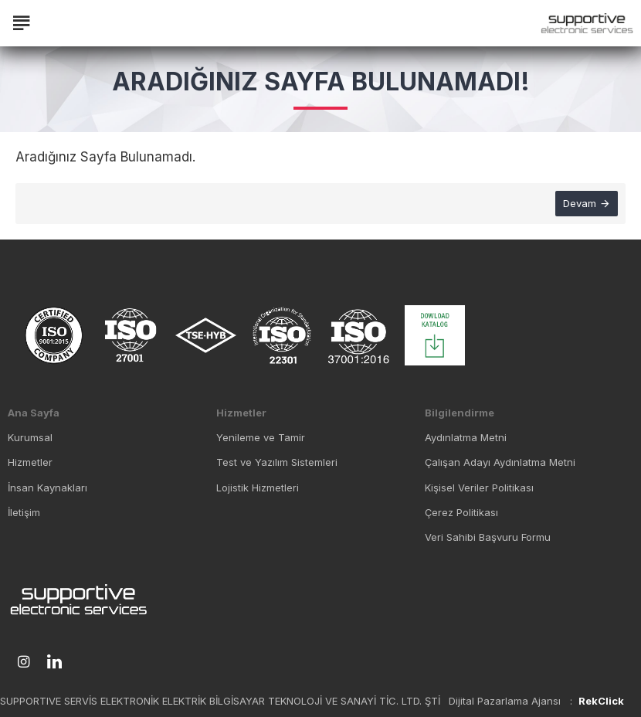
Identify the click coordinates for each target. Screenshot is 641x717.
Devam (579, 203)
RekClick (601, 701)
